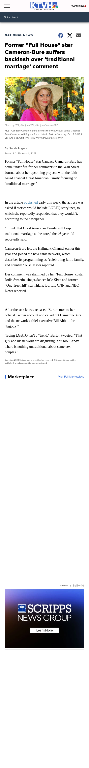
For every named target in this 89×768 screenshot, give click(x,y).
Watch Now (79, 6)
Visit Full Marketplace (71, 376)
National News (19, 35)
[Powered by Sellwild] (78, 585)
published (31, 202)
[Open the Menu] (6, 6)
